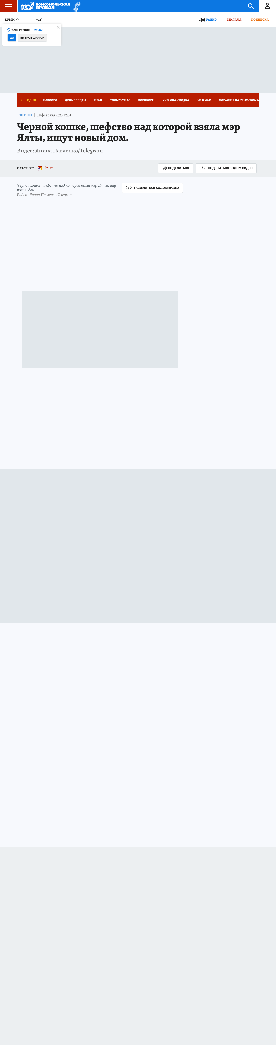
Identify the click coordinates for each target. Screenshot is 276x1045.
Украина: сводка (176, 100)
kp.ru (49, 168)
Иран (98, 100)
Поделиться (175, 168)
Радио (211, 19)
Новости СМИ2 (30, 936)
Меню (6, 6)
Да (12, 37)
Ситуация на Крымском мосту (243, 100)
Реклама (234, 19)
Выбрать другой (32, 37)
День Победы (75, 100)
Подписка (260, 19)
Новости (50, 100)
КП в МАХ (204, 100)
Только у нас (120, 100)
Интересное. (26, 115)
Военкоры (146, 100)
